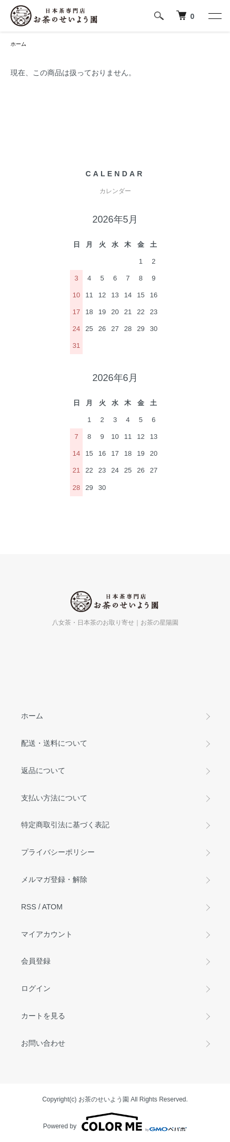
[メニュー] (214, 16)
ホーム (18, 44)
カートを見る (43, 1015)
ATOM (52, 907)
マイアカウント (47, 934)
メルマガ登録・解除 (54, 879)
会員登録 (36, 961)
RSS (28, 907)
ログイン (36, 988)
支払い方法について (54, 798)
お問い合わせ (43, 1043)
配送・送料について (54, 743)
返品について (43, 770)
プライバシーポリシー (58, 852)
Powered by (115, 1122)
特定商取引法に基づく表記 (65, 824)
